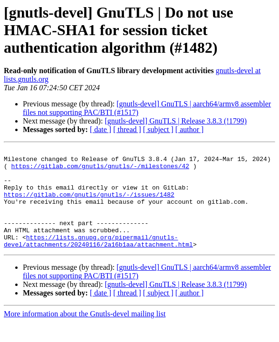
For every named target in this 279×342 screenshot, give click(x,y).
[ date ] (100, 129)
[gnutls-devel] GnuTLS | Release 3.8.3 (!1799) (176, 121)
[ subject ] (158, 129)
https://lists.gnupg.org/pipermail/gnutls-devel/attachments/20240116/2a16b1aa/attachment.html (98, 259)
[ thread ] (127, 129)
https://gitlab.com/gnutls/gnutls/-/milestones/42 (100, 170)
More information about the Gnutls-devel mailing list (84, 334)
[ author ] (189, 129)
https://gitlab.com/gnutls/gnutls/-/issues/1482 (89, 204)
